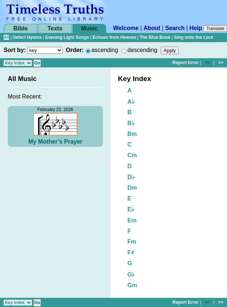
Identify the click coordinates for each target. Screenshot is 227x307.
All (6, 37)
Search (175, 28)
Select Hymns (27, 37)
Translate (215, 28)
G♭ (131, 274)
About (152, 28)
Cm (132, 155)
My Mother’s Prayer (55, 141)
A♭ (131, 102)
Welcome (126, 28)
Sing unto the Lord (193, 37)
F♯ (130, 252)
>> (220, 62)
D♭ (131, 177)
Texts (55, 28)
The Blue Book (154, 37)
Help (195, 28)
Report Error (185, 62)
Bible (20, 28)
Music (89, 28)
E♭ (130, 209)
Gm (132, 285)
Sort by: (15, 50)
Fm (131, 241)
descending (142, 50)
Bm (132, 134)
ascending (105, 50)
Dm (132, 188)
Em (132, 220)
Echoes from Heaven (114, 37)
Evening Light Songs (67, 37)
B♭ (131, 123)
